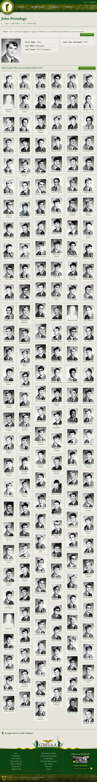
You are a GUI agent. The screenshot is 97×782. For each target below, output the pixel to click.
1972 (24, 23)
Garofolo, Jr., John (56, 298)
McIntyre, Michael (56, 472)
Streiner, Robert (40, 634)
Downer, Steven (40, 256)
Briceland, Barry (88, 151)
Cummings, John (24, 238)
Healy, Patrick (8, 341)
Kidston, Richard (88, 403)
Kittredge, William (8, 406)
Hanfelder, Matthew (24, 321)
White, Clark (40, 696)
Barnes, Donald (88, 109)
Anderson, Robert (8, 110)
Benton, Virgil (88, 130)
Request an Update (87, 34)
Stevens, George (24, 622)
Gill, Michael (72, 299)
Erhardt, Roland (24, 258)
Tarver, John (72, 651)
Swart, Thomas (56, 641)
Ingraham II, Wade (25, 365)
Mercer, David (72, 485)
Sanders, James (88, 554)
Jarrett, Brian (40, 380)
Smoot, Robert (25, 601)
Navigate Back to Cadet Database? (17, 733)
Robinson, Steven (8, 538)
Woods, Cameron (40, 718)
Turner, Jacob (8, 670)
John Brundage (32, 23)
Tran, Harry (56, 661)
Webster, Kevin (8, 690)
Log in (86, 2)
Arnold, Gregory (40, 109)
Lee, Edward (72, 423)
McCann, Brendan (25, 472)
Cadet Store (48, 766)
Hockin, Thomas (24, 343)
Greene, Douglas (88, 299)
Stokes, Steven (72, 630)
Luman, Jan (72, 444)
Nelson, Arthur (9, 496)
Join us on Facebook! (81, 754)
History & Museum (16, 764)
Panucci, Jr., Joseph (88, 509)
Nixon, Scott (72, 506)
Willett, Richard (88, 702)
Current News (16, 756)
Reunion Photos (48, 759)
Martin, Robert (72, 465)
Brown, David (8, 153)
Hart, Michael (88, 320)
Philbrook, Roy (72, 527)
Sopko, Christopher (9, 607)
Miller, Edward (88, 488)
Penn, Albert (56, 515)
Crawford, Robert (88, 236)
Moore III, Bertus (24, 495)
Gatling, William (8, 299)
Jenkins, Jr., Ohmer (9, 383)
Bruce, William (41, 153)
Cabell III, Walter (56, 192)
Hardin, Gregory (56, 320)
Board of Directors (16, 761)
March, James (24, 450)
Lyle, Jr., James (88, 444)
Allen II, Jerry (88, 89)
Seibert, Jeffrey (72, 568)
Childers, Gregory (9, 216)
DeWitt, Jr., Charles (56, 255)
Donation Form (16, 769)
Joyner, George (41, 401)
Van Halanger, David (88, 681)
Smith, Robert (56, 599)
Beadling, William (40, 131)
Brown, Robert (25, 153)
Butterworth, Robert (24, 174)
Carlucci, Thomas (40, 194)
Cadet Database (15, 23)
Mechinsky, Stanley (8, 474)
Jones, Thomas (25, 386)
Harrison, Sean (72, 320)
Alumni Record (16, 766)
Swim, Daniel (24, 643)
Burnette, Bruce (88, 171)
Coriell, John (72, 235)
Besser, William (9, 132)
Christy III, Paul (40, 215)
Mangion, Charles (56, 449)
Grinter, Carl (8, 320)
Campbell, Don (72, 192)
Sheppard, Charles (24, 580)
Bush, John (8, 173)
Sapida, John (25, 558)
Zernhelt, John (88, 723)
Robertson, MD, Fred (56, 536)
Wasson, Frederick (24, 685)
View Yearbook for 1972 (87, 68)
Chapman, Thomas (88, 214)
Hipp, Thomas (72, 341)
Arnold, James (56, 109)
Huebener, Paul (56, 361)
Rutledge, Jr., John (40, 550)
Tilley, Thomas (88, 659)
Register (93, 2)
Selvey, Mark (40, 572)
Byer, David (41, 173)
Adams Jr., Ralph (24, 89)
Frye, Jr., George (40, 297)
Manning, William (8, 451)
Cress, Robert (40, 235)
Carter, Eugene (56, 213)
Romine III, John (24, 537)
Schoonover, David (8, 561)
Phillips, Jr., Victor (88, 532)
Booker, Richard (24, 132)
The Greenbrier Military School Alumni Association (30, 777)
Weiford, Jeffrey (72, 692)
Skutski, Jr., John (40, 593)
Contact (48, 769)
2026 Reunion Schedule (48, 753)
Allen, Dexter (56, 89)
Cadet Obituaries (16, 759)
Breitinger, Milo (72, 151)
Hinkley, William (56, 341)
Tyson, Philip (40, 676)
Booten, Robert (56, 151)
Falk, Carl (56, 277)
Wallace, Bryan (56, 682)
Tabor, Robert (8, 649)
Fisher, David (40, 277)
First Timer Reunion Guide (48, 761)
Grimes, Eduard (40, 318)
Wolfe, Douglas (72, 713)
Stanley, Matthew (40, 614)
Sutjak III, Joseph (88, 638)
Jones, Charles (88, 382)
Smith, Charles (88, 597)
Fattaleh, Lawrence (72, 278)
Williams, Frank (24, 707)
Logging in (34, 32)
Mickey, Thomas (40, 488)
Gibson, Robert (24, 299)
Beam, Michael (56, 130)
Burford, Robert (56, 171)
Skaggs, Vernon (72, 589)
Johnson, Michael (72, 382)
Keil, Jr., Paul (72, 403)
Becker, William (72, 130)
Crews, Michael (9, 238)
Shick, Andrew (56, 579)
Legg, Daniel (88, 423)
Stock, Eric (8, 628)
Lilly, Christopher (56, 427)
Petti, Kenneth (25, 517)
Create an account (77, 32)
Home (7, 23)
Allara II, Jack (40, 89)
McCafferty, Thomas (88, 466)
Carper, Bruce (24, 196)
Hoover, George (40, 359)
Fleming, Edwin (88, 279)
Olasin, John (40, 508)
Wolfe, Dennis (8, 711)
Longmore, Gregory (8, 429)
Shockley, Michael (9, 584)
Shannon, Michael (88, 575)
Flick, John (8, 279)
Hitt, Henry (88, 341)
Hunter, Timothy (88, 361)
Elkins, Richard (9, 258)
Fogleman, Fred (24, 279)
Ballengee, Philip (72, 109)
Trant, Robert (24, 663)
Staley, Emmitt (72, 609)
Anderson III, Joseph (24, 110)
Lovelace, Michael (25, 429)
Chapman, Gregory (72, 214)
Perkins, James (8, 517)
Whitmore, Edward (56, 703)
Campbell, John (88, 192)
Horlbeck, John (9, 361)
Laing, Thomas (25, 407)
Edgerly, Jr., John (88, 258)
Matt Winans (35, 779)
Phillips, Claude (40, 529)
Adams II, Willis (8, 89)
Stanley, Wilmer (88, 618)
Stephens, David (56, 620)
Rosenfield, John (72, 547)
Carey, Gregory (9, 194)
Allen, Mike (72, 89)
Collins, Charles (56, 233)
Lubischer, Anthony (40, 443)
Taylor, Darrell (40, 655)
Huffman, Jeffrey (72, 361)
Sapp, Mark (56, 558)
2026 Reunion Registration (49, 756)
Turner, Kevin (72, 671)
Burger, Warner (72, 171)
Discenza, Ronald (72, 256)
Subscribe (91, 768)
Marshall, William (41, 466)
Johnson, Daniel (56, 382)
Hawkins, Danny (40, 339)
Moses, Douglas (56, 494)
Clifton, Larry (24, 217)
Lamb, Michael (40, 421)
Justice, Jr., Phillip (56, 404)
